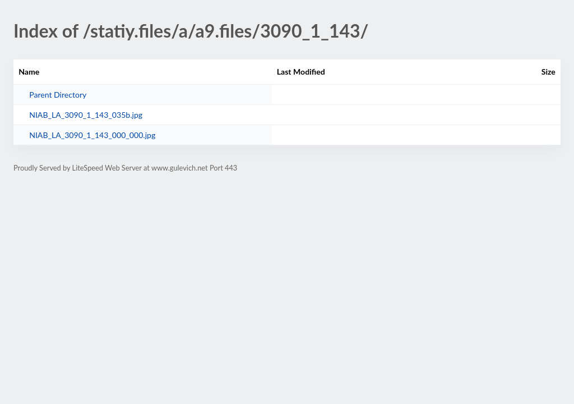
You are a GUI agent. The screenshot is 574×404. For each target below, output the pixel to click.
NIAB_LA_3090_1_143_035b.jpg (85, 115)
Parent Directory (57, 94)
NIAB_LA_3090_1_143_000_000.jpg (92, 135)
